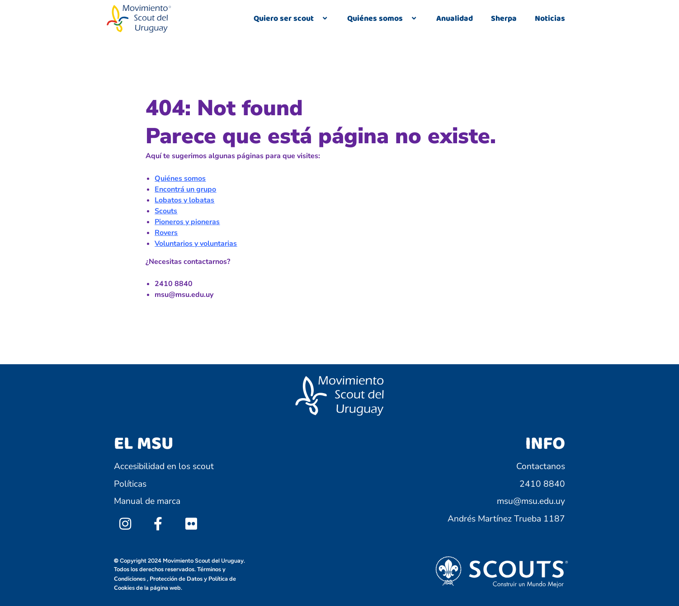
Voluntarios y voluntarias (196, 244)
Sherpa (504, 18)
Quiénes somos (382, 18)
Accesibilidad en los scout (164, 466)
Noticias (550, 18)
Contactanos (540, 466)
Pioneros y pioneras (187, 222)
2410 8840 (542, 484)
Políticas (130, 484)
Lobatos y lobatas (184, 200)
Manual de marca (147, 501)
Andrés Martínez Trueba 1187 (506, 519)
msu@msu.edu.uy (531, 501)
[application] (317, 19)
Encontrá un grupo (185, 189)
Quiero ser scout (291, 18)
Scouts (166, 211)
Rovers (166, 233)
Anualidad (454, 18)
